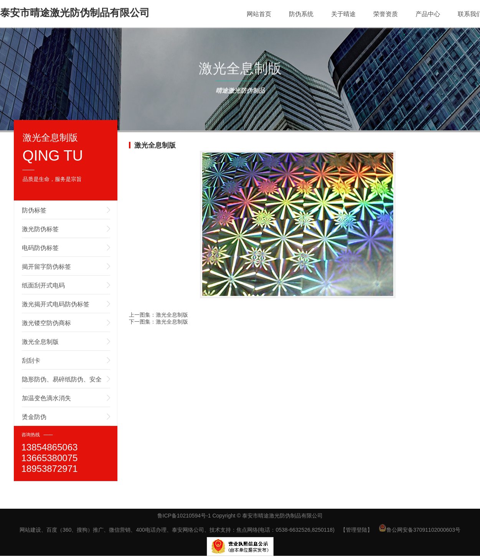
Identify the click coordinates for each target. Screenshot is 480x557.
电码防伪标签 (40, 248)
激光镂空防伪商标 (46, 323)
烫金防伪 (34, 417)
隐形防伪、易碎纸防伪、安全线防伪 (62, 382)
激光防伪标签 (40, 229)
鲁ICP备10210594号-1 (184, 516)
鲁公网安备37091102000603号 (419, 530)
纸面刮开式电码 (43, 285)
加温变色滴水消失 (46, 398)
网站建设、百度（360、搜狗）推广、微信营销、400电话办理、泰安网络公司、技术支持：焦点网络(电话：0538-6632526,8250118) (177, 530)
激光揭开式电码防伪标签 (55, 304)
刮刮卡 (31, 360)
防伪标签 (34, 210)
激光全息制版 (40, 341)
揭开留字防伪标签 (46, 266)
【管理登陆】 (356, 530)
